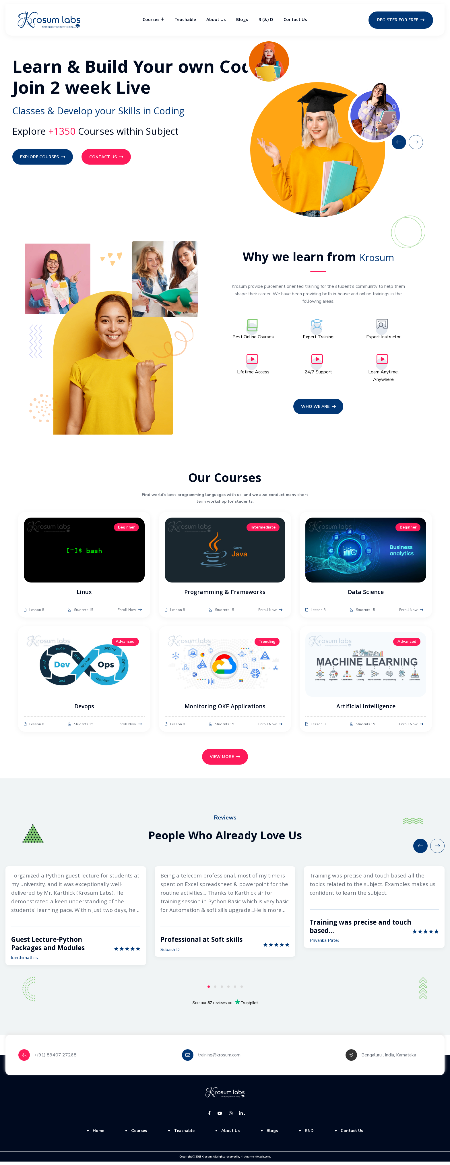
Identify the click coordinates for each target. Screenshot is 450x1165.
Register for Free (400, 20)
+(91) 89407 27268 (55, 1058)
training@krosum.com (219, 1058)
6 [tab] (241, 990)
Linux (84, 594)
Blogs (242, 20)
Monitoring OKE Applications (225, 709)
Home (98, 1134)
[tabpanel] (75, 919)
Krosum (207, 1160)
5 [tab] (235, 990)
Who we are (318, 408)
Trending (266, 643)
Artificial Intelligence (365, 709)
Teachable (185, 20)
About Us (216, 20)
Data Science (365, 594)
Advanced (125, 643)
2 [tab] (215, 990)
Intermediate (262, 529)
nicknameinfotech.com (255, 1160)
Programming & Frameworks (225, 594)
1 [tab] (208, 990)
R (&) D (266, 20)
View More (225, 759)
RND (309, 1134)
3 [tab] (222, 990)
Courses (151, 20)
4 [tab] (228, 990)
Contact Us (295, 20)
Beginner (126, 529)
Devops (84, 709)
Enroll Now (130, 611)
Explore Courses (43, 157)
